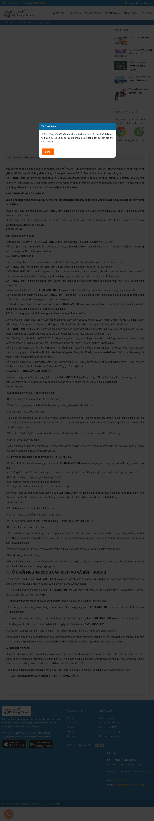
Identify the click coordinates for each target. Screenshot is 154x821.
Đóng (47, 152)
